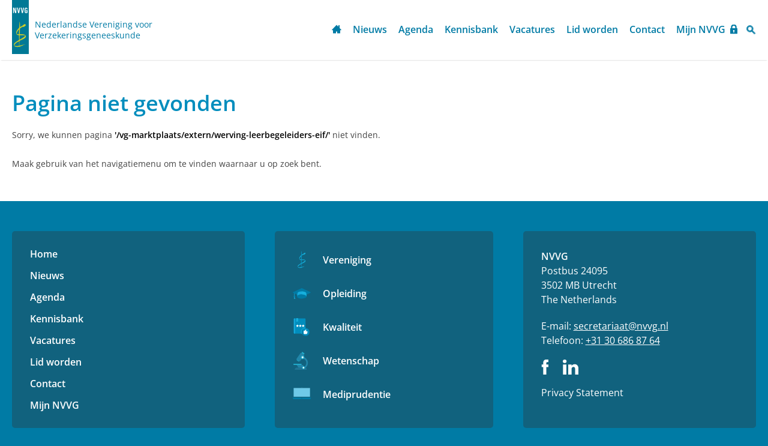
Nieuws (370, 29)
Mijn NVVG (700, 29)
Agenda (415, 29)
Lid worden (592, 29)
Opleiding (345, 293)
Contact (647, 29)
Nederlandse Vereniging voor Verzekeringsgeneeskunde (93, 30)
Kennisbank (471, 29)
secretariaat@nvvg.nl (621, 326)
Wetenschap (351, 360)
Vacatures (532, 29)
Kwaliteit (342, 327)
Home (336, 30)
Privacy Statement (582, 392)
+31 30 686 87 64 (623, 340)
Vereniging (347, 260)
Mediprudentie (357, 394)
